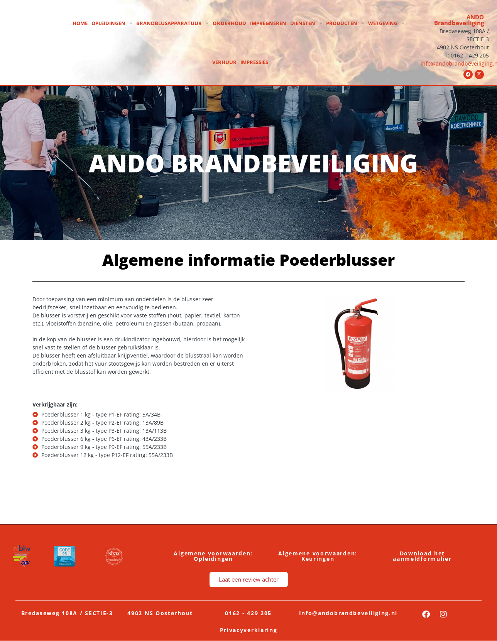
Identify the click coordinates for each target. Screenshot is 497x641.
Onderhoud (229, 23)
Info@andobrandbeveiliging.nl (348, 613)
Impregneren (268, 23)
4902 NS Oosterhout (160, 613)
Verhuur (224, 62)
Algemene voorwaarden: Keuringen (317, 556)
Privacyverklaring (248, 630)
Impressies (254, 62)
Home (80, 23)
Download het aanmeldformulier (422, 556)
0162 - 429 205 (248, 613)
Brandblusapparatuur (172, 23)
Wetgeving (386, 23)
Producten (345, 23)
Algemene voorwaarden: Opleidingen (213, 556)
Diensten (306, 23)
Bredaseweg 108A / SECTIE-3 (67, 613)
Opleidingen (111, 23)
